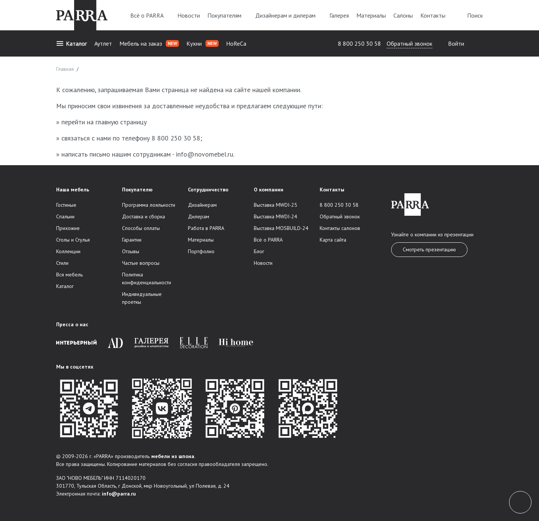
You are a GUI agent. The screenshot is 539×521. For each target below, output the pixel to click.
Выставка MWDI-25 (275, 205)
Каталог (71, 43)
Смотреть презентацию (429, 249)
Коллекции (68, 251)
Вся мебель (69, 274)
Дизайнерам (202, 205)
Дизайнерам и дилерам (288, 15)
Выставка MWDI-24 (275, 216)
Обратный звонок (409, 43)
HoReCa (236, 43)
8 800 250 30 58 (359, 43)
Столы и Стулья (73, 239)
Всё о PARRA (150, 15)
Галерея (339, 15)
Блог (259, 251)
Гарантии (131, 239)
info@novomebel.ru (204, 154)
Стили (62, 263)
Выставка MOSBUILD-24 (281, 228)
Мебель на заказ (149, 43)
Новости (188, 15)
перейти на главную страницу (104, 122)
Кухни (202, 43)
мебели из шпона (172, 456)
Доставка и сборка (143, 216)
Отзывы (130, 251)
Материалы (371, 15)
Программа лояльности (148, 205)
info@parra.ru (119, 493)
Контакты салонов (340, 228)
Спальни (65, 216)
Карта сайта (333, 239)
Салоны (403, 15)
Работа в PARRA (206, 228)
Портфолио (201, 251)
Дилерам (198, 216)
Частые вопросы (140, 263)
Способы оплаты (141, 228)
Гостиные (66, 205)
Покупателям (227, 15)
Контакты (432, 15)
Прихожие (68, 228)
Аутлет (103, 43)
